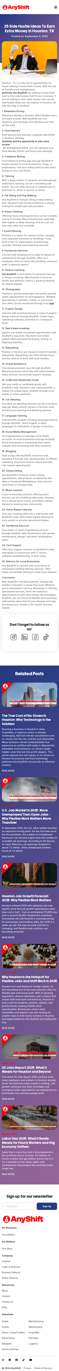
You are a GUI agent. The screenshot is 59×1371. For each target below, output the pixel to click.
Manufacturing (36, 1321)
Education (34, 1338)
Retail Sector (8, 1338)
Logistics (33, 1343)
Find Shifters (8, 1234)
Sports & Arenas (10, 1349)
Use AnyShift (9, 274)
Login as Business (11, 1266)
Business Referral (11, 1272)
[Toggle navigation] (55, 7)
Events (5, 1327)
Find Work (7, 1248)
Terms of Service (43, 1368)
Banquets (7, 1343)
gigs (51, 303)
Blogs (5, 1290)
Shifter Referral (10, 1278)
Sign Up (47, 1206)
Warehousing (35, 1327)
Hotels (5, 1321)
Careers (6, 1296)
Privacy (27, 1368)
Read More (8, 770)
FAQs (4, 1307)
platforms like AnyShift (14, 92)
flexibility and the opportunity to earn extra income (25, 143)
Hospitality (34, 1332)
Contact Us (7, 1301)
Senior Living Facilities (13, 1332)
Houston (6, 1261)
